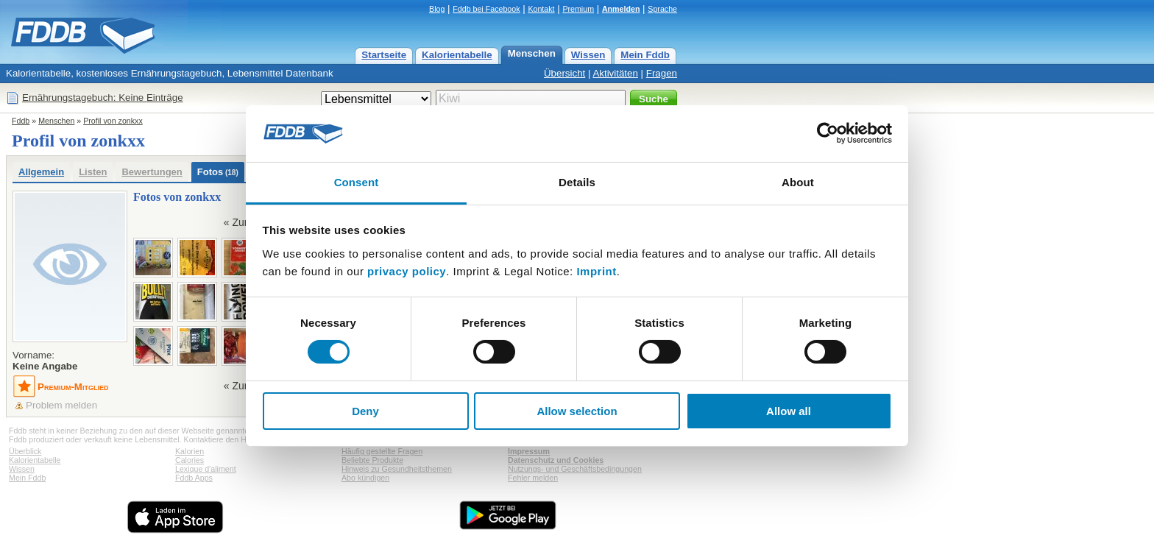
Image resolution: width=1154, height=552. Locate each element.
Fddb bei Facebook (486, 8)
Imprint (596, 271)
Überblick (25, 451)
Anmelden (621, 8)
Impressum (529, 451)
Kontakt (541, 8)
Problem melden (61, 405)
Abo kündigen (365, 477)
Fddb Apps (194, 477)
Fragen (661, 73)
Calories (189, 460)
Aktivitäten (615, 73)
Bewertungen (151, 171)
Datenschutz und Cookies (555, 460)
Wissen (588, 54)
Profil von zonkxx (113, 120)
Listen (93, 171)
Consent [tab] (356, 182)
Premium (578, 8)
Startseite (383, 54)
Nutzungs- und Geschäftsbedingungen (575, 468)
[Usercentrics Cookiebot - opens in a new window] (827, 133)
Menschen (532, 53)
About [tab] (798, 182)
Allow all (788, 411)
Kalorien (189, 451)
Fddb (20, 120)
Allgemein (41, 171)
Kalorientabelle (457, 54)
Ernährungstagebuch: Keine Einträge (102, 97)
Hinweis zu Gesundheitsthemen (396, 468)
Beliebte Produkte (372, 460)
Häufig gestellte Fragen (381, 451)
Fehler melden (533, 477)
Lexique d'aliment (205, 468)
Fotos (217, 171)
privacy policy (406, 271)
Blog (437, 8)
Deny (365, 411)
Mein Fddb (645, 54)
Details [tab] (577, 182)
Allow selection (577, 411)
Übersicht (564, 73)
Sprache (662, 8)
